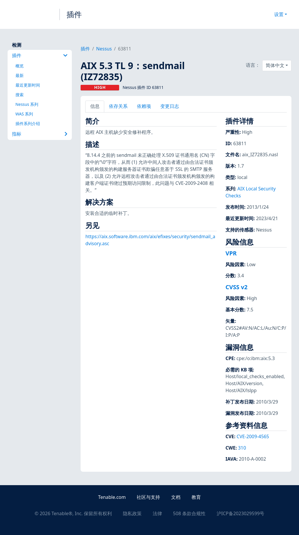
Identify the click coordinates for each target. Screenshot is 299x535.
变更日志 (169, 106)
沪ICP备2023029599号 (241, 513)
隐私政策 (132, 513)
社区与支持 (148, 497)
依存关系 (118, 106)
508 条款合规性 (189, 513)
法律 (157, 513)
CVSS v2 (236, 287)
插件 (74, 14)
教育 (196, 497)
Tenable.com (112, 497)
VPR (231, 253)
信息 (95, 106)
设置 (279, 14)
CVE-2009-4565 (253, 436)
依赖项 (144, 106)
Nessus (104, 48)
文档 (175, 497)
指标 (39, 134)
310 (242, 448)
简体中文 (275, 65)
